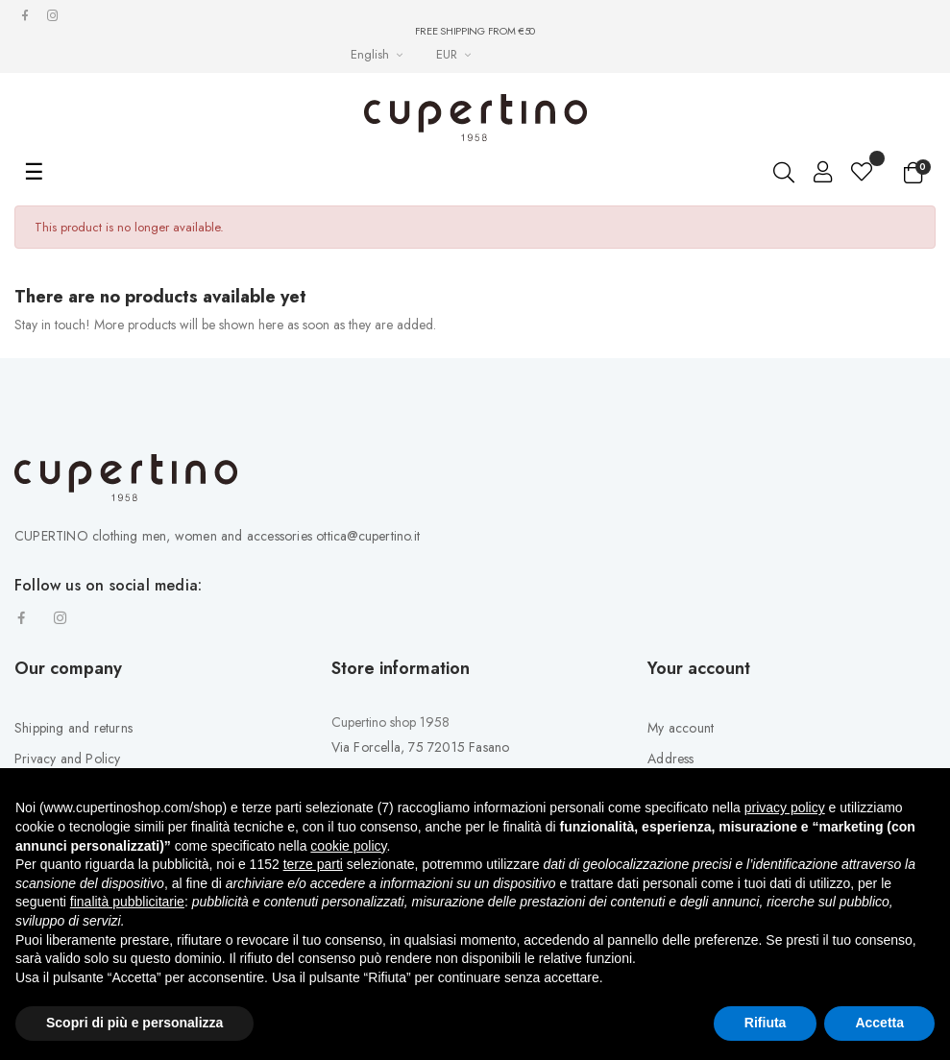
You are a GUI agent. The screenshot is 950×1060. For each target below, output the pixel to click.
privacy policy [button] (784, 807)
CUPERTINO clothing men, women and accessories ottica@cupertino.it (217, 535)
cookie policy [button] (348, 846)
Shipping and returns (73, 727)
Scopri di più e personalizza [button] (134, 1022)
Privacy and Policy (67, 758)
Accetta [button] (879, 1022)
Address (670, 758)
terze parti (313, 864)
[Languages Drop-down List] (379, 54)
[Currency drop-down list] (455, 54)
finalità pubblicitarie (127, 901)
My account (680, 727)
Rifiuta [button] (765, 1022)
